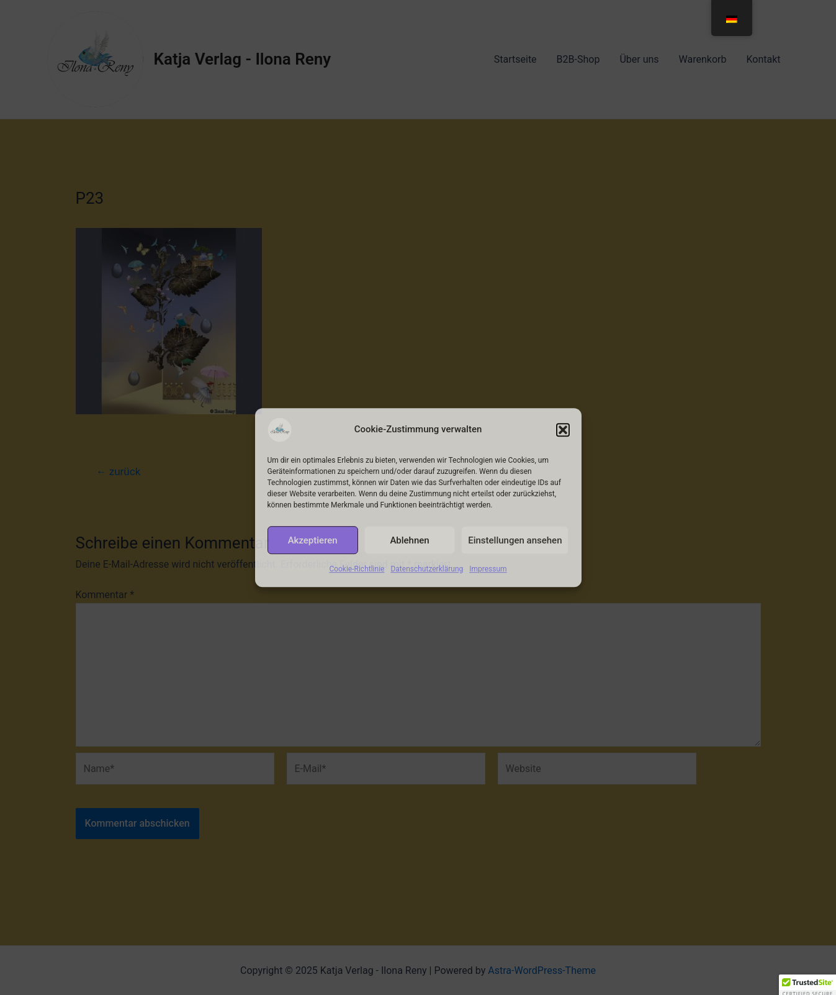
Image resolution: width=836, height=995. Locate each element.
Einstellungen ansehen (515, 540)
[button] (563, 430)
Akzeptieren (313, 540)
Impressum (487, 569)
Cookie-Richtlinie (356, 569)
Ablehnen (409, 540)
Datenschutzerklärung (426, 569)
